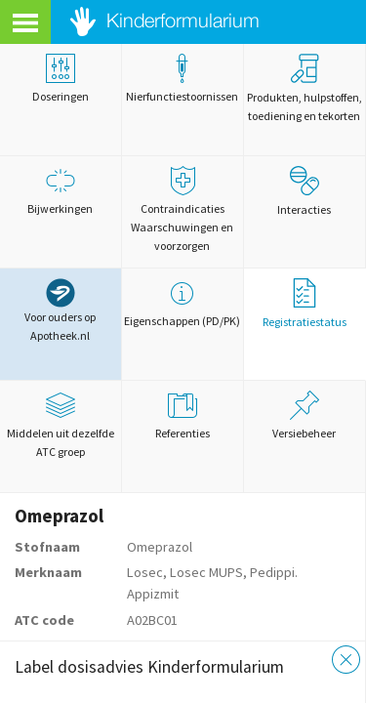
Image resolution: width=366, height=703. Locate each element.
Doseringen (60, 78)
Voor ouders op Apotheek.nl (60, 310)
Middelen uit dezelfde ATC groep (60, 425)
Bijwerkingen (60, 191)
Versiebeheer (304, 415)
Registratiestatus (304, 303)
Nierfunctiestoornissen (182, 78)
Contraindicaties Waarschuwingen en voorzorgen (182, 209)
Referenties (182, 415)
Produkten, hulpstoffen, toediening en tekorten (304, 88)
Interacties (304, 191)
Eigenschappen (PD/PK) (182, 303)
